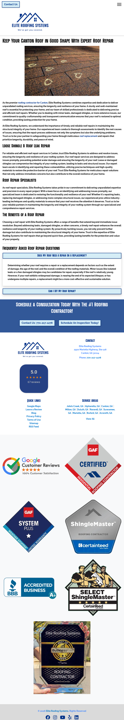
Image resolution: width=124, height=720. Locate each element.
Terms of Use (34, 419)
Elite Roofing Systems (57, 711)
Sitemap (33, 423)
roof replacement (88, 136)
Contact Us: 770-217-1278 (37, 322)
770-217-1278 (94, 357)
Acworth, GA (106, 413)
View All (90, 418)
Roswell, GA (96, 409)
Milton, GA (70, 409)
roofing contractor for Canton (33, 102)
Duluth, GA (82, 409)
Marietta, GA (79, 413)
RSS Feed (34, 426)
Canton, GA (107, 406)
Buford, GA (92, 413)
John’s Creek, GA (75, 406)
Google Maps (34, 406)
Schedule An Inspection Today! (80, 322)
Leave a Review (34, 409)
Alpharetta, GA (92, 406)
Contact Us (10, 4)
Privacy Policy (33, 416)
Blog (33, 413)
